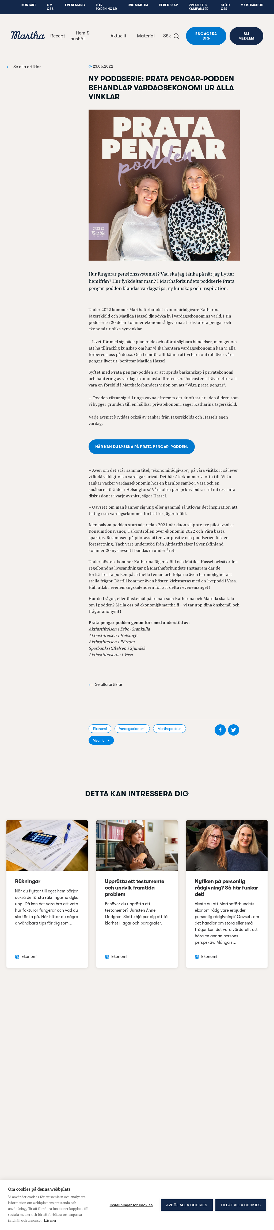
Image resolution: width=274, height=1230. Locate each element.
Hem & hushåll (80, 35)
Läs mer (50, 1220)
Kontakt (28, 5)
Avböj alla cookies (186, 1205)
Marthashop (252, 5)
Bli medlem (246, 36)
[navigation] (28, 36)
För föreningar (106, 7)
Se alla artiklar (24, 66)
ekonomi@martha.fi (159, 605)
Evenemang (75, 5)
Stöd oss (225, 7)
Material (146, 35)
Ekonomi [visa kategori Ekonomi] (100, 728)
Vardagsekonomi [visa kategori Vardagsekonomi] (132, 728)
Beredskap (168, 5)
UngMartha (138, 5)
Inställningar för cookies (131, 1205)
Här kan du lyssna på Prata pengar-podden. (141, 446)
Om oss (50, 7)
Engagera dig (206, 36)
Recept (57, 35)
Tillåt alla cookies (241, 1205)
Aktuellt (118, 35)
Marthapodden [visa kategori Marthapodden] (169, 728)
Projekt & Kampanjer (198, 7)
